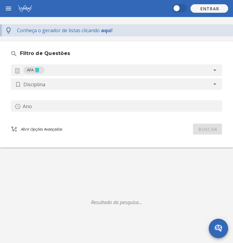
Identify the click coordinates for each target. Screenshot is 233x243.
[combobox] (116, 70)
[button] (209, 8)
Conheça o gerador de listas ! (65, 30)
